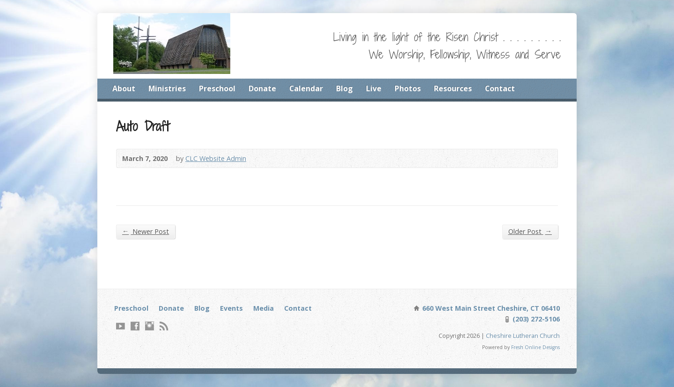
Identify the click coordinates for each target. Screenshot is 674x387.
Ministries (167, 88)
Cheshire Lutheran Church (523, 335)
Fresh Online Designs (535, 347)
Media (263, 308)
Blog (344, 88)
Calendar (306, 88)
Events (231, 308)
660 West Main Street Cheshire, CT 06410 (490, 308)
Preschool (217, 88)
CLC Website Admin (215, 158)
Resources (453, 88)
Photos (408, 88)
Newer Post (145, 231)
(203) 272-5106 (535, 318)
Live (373, 88)
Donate (262, 88)
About (123, 88)
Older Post (530, 231)
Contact (500, 88)
